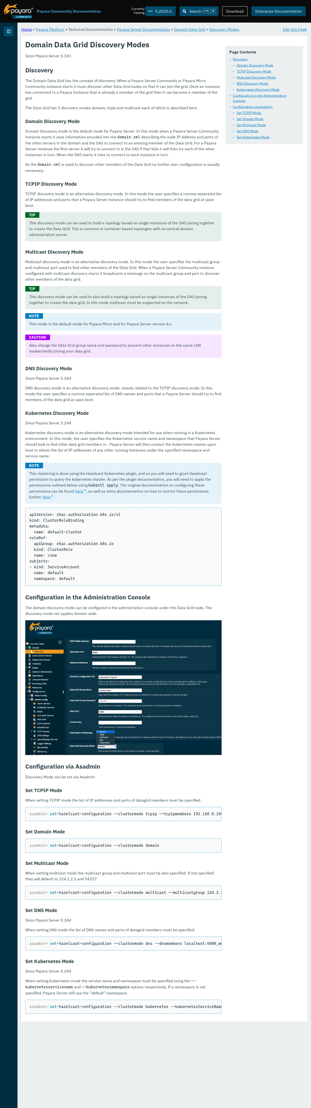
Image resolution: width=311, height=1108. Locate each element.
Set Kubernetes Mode (113, 145)
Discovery (100, 72)
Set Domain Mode (110, 127)
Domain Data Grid (250, 29)
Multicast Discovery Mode (116, 90)
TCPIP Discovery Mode (114, 84)
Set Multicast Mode (111, 133)
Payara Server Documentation (203, 29)
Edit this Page (295, 29)
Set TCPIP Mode (109, 120)
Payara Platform (19, 48)
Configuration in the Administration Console (126, 108)
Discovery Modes (97, 35)
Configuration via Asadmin (113, 114)
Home (87, 29)
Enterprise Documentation (278, 11)
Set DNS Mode (108, 139)
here (267, 558)
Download (235, 11)
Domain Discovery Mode (115, 78)
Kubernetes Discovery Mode (118, 102)
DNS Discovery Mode (113, 96)
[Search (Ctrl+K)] (199, 11)
